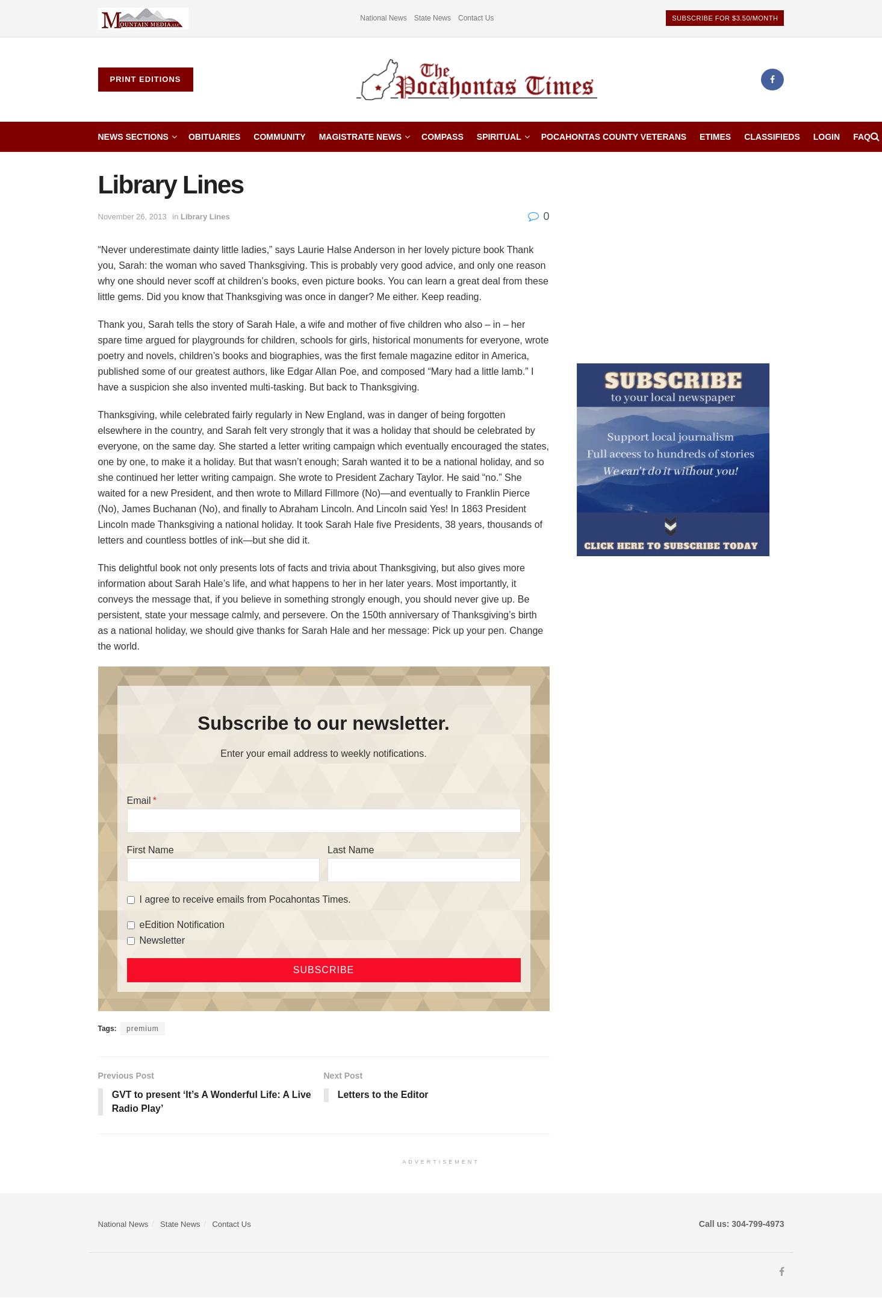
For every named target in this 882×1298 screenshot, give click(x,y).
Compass (442, 137)
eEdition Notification (182, 925)
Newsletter (162, 940)
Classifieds (772, 137)
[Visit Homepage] (476, 80)
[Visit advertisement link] (143, 18)
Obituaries (214, 137)
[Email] (324, 821)
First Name (150, 850)
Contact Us (476, 18)
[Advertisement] (680, 255)
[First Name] (223, 870)
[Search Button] (875, 137)
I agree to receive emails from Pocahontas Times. (245, 899)
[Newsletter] (131, 941)
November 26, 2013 (132, 216)
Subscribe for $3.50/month (725, 18)
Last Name (351, 850)
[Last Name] (424, 870)
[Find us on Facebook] (772, 79)
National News (383, 18)
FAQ (862, 137)
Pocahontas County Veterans (613, 137)
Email (139, 800)
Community (279, 137)
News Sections (133, 137)
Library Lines (205, 216)
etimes (715, 137)
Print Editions (145, 79)
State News (432, 18)
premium (142, 1028)
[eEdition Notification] (131, 925)
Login (826, 137)
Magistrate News (360, 137)
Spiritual (499, 137)
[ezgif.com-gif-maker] (673, 459)
